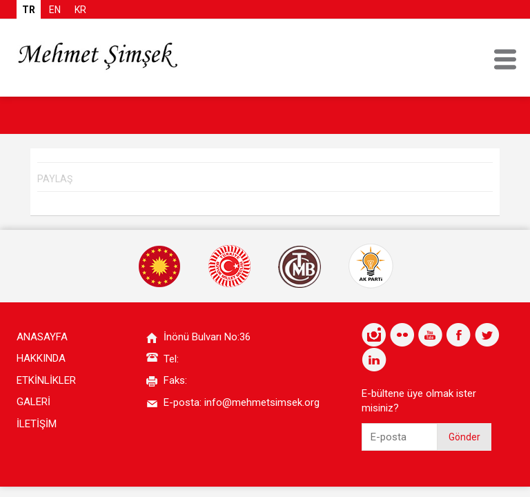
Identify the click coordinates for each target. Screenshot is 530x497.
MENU (505, 59)
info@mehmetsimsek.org (262, 402)
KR (80, 9)
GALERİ (33, 402)
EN (55, 9)
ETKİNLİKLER (46, 380)
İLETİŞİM (37, 424)
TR (28, 9)
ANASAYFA (42, 337)
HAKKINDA (41, 358)
